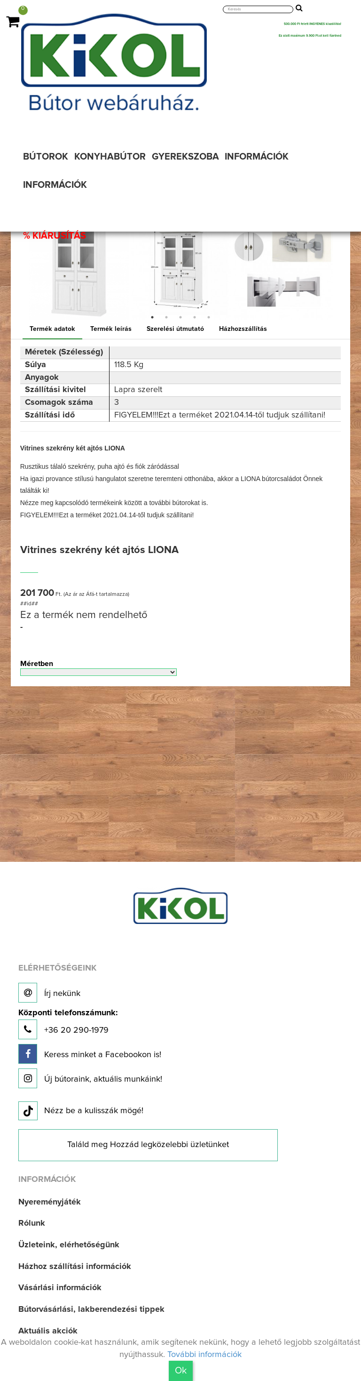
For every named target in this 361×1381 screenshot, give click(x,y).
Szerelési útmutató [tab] (175, 329)
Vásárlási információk (60, 1288)
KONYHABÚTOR (110, 156)
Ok (181, 1370)
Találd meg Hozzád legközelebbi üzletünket (148, 1144)
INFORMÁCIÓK (257, 156)
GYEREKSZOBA (185, 156)
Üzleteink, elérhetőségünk (68, 1245)
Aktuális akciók (48, 1331)
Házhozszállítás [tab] (243, 329)
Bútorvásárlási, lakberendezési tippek (91, 1309)
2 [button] (166, 317)
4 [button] (194, 317)
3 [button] (180, 317)
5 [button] (208, 317)
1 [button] (152, 317)
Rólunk (31, 1223)
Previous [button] (20, 269)
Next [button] (340, 269)
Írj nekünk (49, 993)
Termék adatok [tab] (52, 329)
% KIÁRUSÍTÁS (54, 236)
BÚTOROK (45, 156)
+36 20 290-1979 (68, 1024)
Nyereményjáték (49, 1202)
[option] (79, 269)
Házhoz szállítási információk (74, 1266)
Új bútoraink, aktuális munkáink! (90, 1078)
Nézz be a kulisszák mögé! (80, 1111)
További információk (204, 1354)
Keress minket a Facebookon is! (89, 1054)
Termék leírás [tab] (111, 329)
